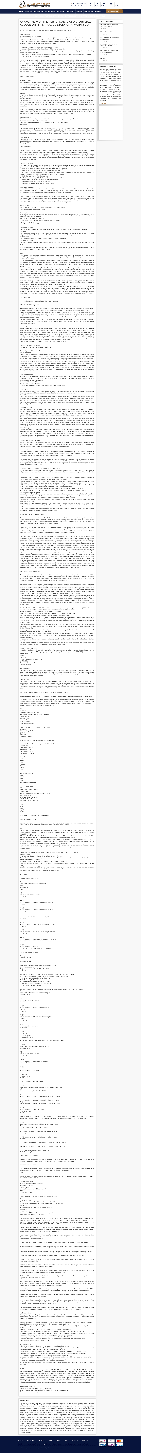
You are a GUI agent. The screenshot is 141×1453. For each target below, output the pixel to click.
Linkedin (104, 4)
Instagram (119, 4)
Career (70, 11)
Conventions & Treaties (33, 1444)
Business (42, 16)
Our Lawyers (38, 11)
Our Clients (61, 11)
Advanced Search (115, 11)
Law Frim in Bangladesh (108, 66)
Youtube (111, 4)
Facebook (90, 4)
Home (21, 11)
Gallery (79, 11)
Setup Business (57, 1444)
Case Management (70, 1444)
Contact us (88, 11)
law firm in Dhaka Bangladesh (108, 95)
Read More (103, 103)
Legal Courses (46, 1444)
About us (28, 11)
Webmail (98, 11)
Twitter (97, 4)
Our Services (50, 11)
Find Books (21, 1444)
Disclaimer (85, 1440)
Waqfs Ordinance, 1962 (106, 31)
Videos (50, 1440)
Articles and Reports (83, 1444)
